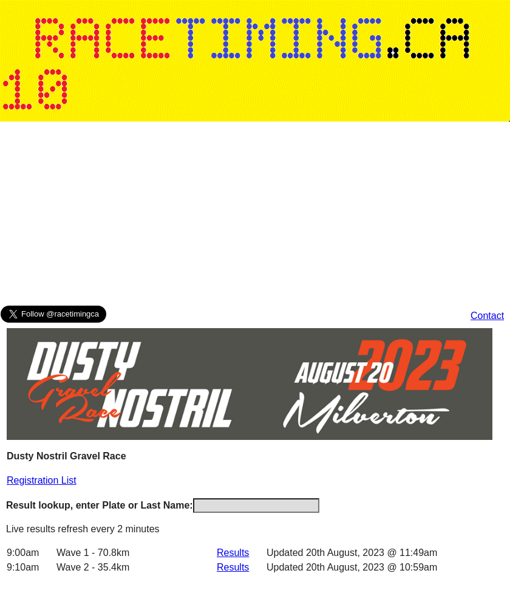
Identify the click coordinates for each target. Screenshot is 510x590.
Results (233, 552)
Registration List (41, 480)
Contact (487, 315)
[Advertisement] (233, 216)
